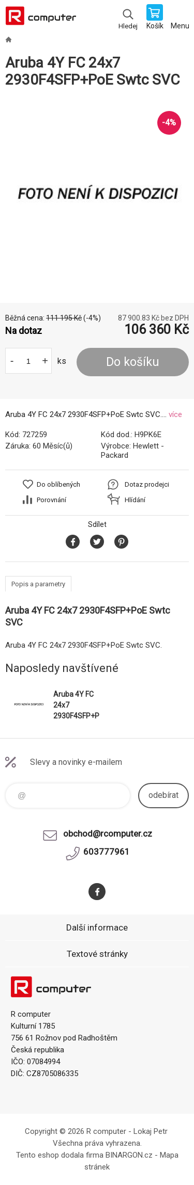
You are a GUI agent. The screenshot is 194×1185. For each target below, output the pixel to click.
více (175, 414)
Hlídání (135, 500)
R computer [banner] (40, 18)
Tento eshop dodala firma (59, 1155)
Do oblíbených (58, 484)
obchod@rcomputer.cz (107, 833)
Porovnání (51, 500)
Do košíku (132, 362)
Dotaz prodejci (147, 484)
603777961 (106, 851)
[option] (97, 195)
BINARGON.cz (129, 1155)
